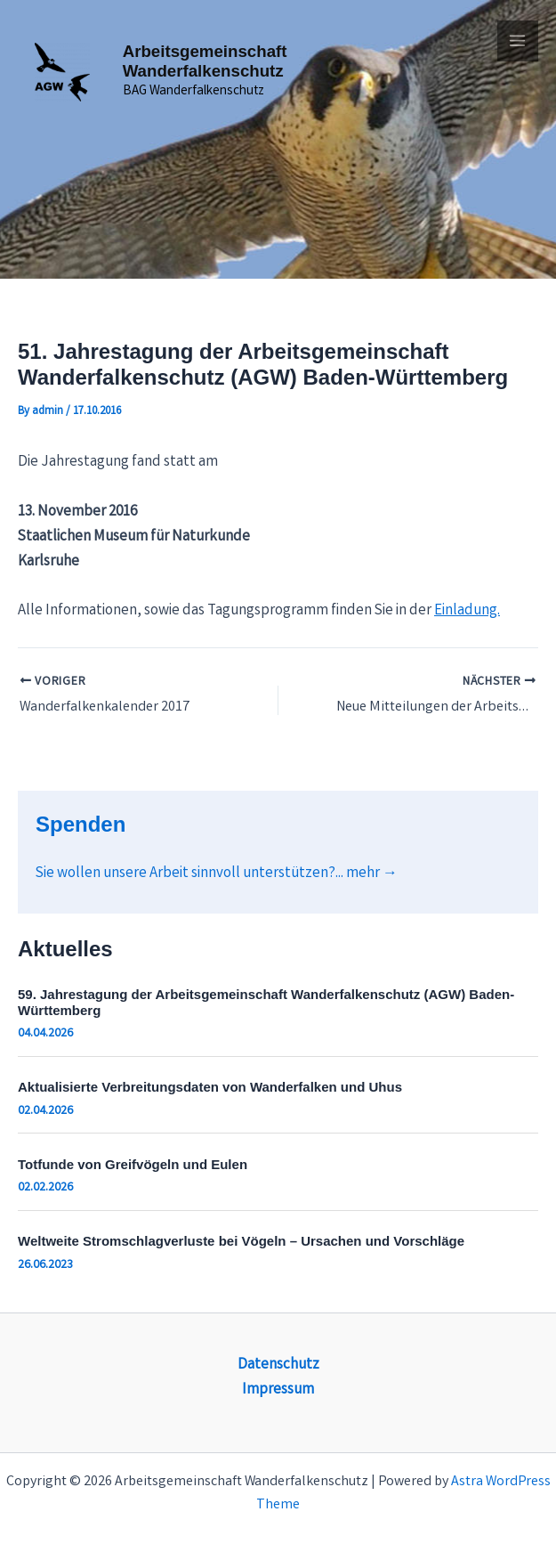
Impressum (278, 1389)
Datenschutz (278, 1364)
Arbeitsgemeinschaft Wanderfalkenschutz (206, 50)
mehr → (372, 873)
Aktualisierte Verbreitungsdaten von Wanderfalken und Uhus (210, 1085)
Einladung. (467, 611)
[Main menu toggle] (518, 41)
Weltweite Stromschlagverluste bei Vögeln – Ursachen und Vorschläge (241, 1240)
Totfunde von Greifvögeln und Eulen (132, 1163)
